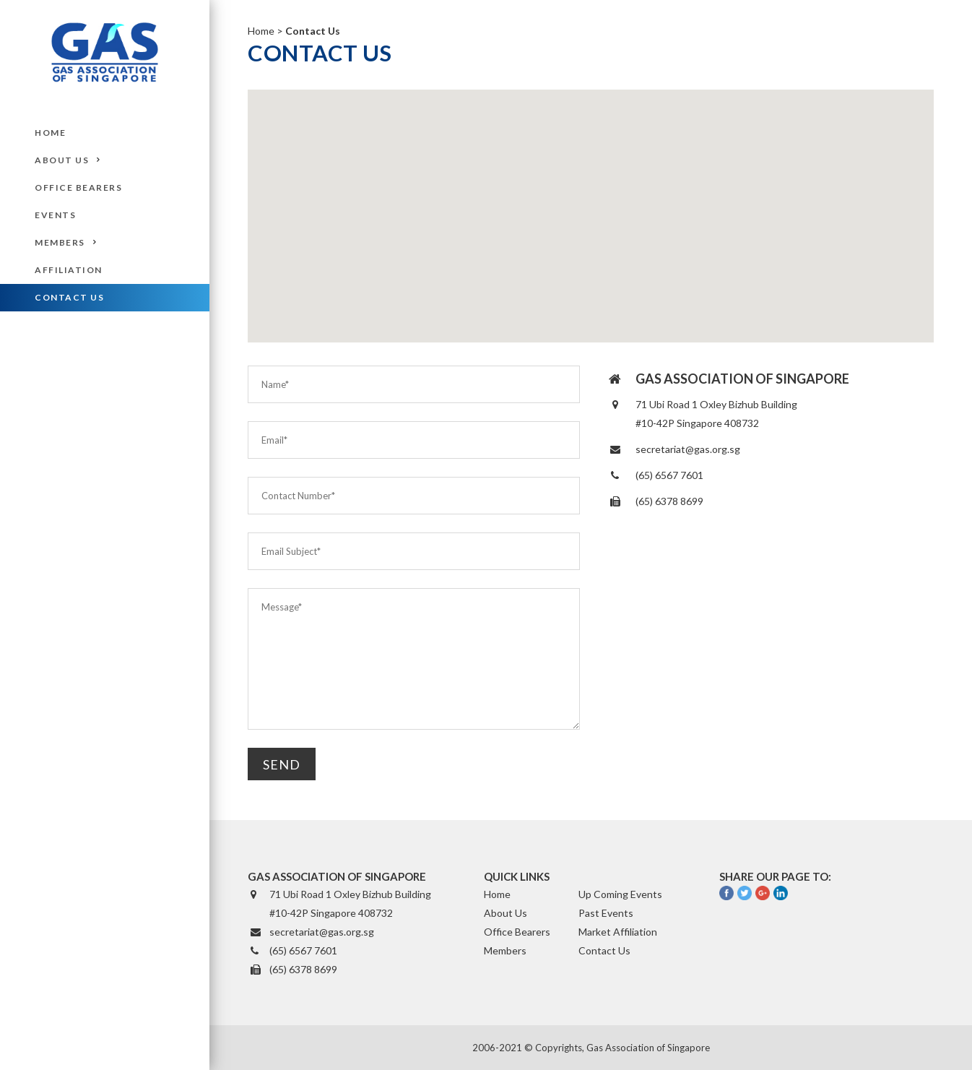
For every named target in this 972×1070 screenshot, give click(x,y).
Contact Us (604, 950)
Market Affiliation (617, 932)
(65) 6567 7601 (669, 475)
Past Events (605, 913)
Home (261, 31)
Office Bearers (517, 932)
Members (505, 950)
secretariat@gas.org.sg (687, 449)
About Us (505, 913)
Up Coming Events (620, 894)
